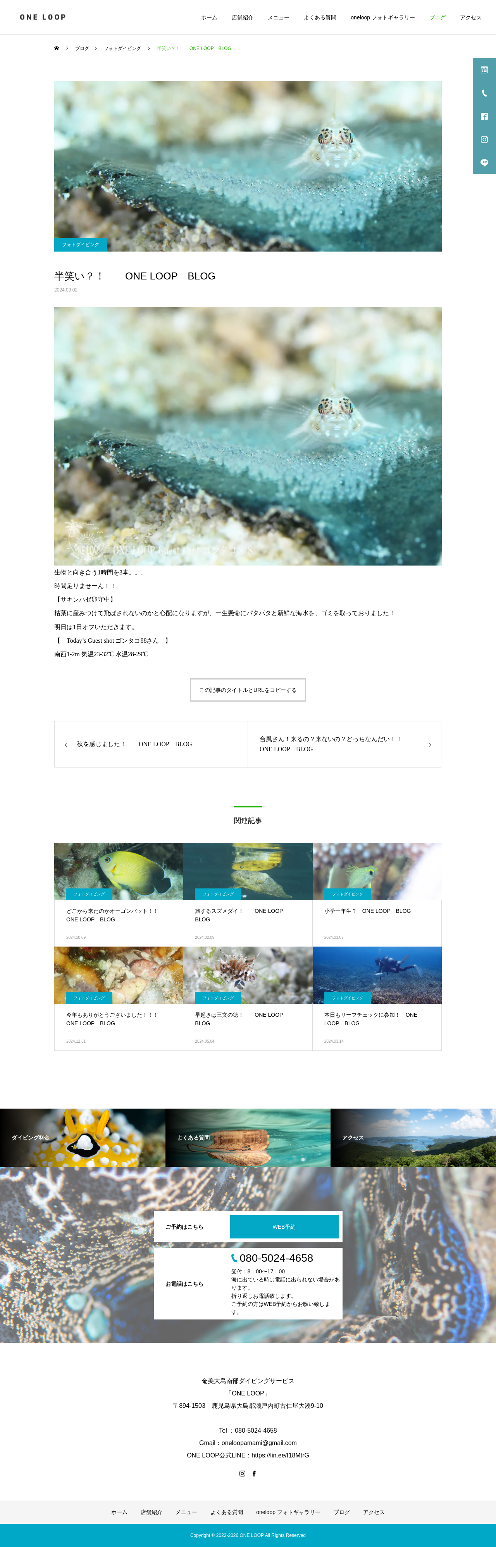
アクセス (471, 17)
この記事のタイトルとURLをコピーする (248, 690)
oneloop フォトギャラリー (383, 17)
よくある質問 (320, 17)
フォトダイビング (80, 244)
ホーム (209, 17)
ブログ (437, 17)
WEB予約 (284, 1227)
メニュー (278, 17)
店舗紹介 (242, 17)
